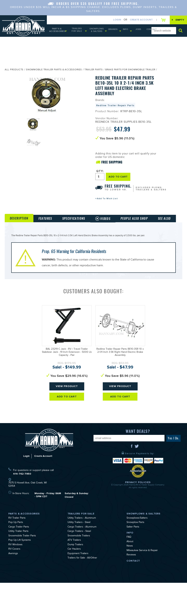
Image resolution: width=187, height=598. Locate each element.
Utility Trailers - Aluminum (82, 533)
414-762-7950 (22, 489)
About (130, 557)
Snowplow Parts (135, 538)
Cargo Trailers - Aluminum (82, 542)
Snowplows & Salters (98, 31)
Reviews (131, 570)
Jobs (134, 31)
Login (113, 20)
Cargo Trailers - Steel (79, 547)
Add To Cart (67, 412)
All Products (14, 71)
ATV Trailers (74, 555)
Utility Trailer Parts (18, 547)
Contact (144, 31)
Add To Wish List (107, 199)
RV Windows (15, 560)
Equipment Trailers (78, 569)
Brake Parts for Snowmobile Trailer (130, 71)
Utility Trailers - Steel (79, 538)
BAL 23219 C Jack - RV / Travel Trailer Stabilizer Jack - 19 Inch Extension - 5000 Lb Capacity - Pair (67, 368)
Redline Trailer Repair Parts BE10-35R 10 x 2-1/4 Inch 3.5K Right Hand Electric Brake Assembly (120, 368)
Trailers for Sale (77, 31)
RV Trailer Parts (17, 533)
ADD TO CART (119, 177)
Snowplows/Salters (137, 533)
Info (123, 31)
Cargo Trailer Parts (18, 542)
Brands (113, 31)
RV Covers (14, 564)
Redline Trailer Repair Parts (115, 107)
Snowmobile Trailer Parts (22, 551)
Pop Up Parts (15, 538)
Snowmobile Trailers (79, 551)
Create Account (137, 20)
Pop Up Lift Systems (19, 555)
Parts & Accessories (57, 31)
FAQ (129, 552)
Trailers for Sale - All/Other (82, 573)
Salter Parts (133, 542)
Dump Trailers (75, 560)
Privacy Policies (138, 497)
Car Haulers (74, 564)
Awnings (13, 569)
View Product (67, 402)
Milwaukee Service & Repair (142, 566)
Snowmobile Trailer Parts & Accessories (54, 71)
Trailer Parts (93, 71)
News (130, 561)
